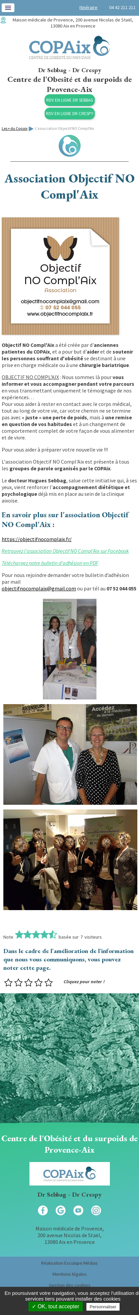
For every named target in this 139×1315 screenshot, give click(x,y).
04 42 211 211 (122, 7)
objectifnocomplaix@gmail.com (39, 588)
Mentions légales (70, 1274)
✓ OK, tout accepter (55, 1306)
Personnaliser (103, 1306)
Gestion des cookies (69, 1285)
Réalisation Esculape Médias (69, 1263)
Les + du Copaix (14, 128)
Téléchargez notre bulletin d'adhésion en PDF (50, 563)
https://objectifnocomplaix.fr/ (37, 539)
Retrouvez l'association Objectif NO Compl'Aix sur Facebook (65, 550)
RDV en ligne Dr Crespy (69, 113)
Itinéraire (88, 7)
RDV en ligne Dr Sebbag (69, 100)
